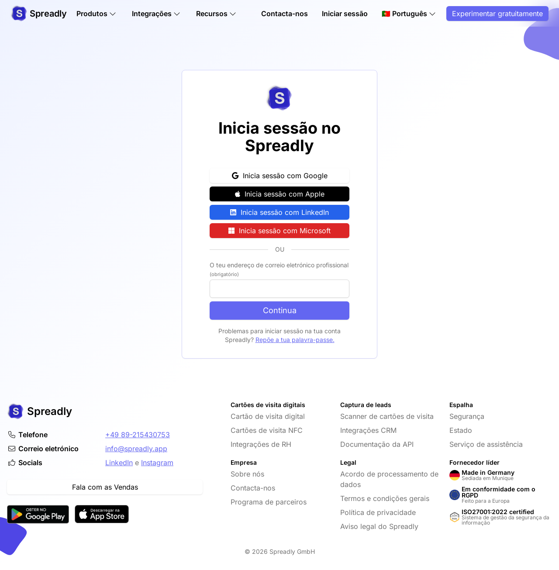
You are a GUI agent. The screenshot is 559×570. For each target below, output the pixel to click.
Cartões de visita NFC (267, 430)
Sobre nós (247, 474)
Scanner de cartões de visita (387, 416)
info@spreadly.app (136, 448)
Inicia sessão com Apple (279, 194)
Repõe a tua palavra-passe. (295, 339)
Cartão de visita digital (268, 416)
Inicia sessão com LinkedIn (279, 212)
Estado (460, 430)
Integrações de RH (261, 444)
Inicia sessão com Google (280, 175)
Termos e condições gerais (384, 498)
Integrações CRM (368, 430)
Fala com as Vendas (105, 487)
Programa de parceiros (269, 501)
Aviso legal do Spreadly (379, 526)
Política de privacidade (378, 512)
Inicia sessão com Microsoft (279, 230)
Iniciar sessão (345, 14)
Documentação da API (377, 444)
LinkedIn (119, 462)
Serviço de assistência (486, 444)
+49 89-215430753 (137, 434)
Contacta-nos (284, 14)
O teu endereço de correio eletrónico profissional (279, 269)
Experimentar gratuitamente (497, 14)
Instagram (157, 462)
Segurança (466, 416)
